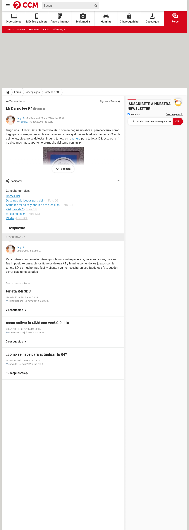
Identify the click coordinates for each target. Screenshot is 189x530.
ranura (76, 138)
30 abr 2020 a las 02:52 (41, 121)
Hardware (34, 29)
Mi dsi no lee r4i (16, 214)
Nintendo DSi (51, 92)
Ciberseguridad (129, 18)
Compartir (16, 181)
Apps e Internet (60, 18)
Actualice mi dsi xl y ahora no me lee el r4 (33, 205)
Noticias (134, 114)
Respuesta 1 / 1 (15, 237)
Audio (46, 29)
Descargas (152, 18)
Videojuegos (59, 29)
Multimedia (83, 18)
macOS (10, 29)
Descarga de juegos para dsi (24, 200)
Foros (175, 18)
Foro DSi (53, 200)
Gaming (106, 18)
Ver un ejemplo (174, 114)
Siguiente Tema (108, 101)
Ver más (65, 168)
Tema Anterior (17, 101)
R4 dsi (10, 218)
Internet (21, 29)
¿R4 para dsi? (15, 209)
